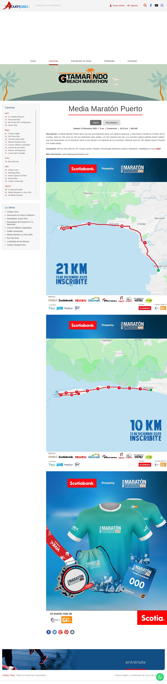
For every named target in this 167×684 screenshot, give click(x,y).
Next (162, 83)
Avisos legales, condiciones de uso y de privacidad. (140, 675)
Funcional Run (12, 119)
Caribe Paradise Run (16, 245)
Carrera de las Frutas (15, 147)
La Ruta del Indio (13, 189)
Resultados (111, 122)
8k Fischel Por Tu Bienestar (18, 122)
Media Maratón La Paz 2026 (18, 192)
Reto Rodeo (11, 178)
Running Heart (12, 173)
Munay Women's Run (15, 142)
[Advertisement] (83, 34)
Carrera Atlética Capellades (17, 144)
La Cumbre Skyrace (14, 116)
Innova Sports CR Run (15, 175)
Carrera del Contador (15, 153)
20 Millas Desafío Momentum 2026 (14, 196)
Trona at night (12, 133)
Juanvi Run (11, 125)
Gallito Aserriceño (14, 181)
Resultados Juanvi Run (17, 218)
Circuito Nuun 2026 (14, 139)
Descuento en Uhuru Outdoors (20, 215)
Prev (5, 83)
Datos (96, 122)
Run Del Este (12, 161)
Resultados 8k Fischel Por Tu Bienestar (20, 223)
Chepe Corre (11, 170)
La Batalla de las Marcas (18, 241)
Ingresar (132, 5)
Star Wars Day (12, 136)
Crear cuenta (117, 5)
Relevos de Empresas (15, 150)
